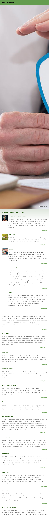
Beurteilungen (6, 453)
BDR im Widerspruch (7, 416)
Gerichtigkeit (5, 333)
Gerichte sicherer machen (9, 507)
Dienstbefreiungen (7, 402)
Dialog (10, 292)
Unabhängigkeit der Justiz (9, 385)
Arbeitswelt (5, 313)
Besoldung (11, 249)
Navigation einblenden (8, 2)
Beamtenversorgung (7, 368)
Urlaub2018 (11, 234)
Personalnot (5, 490)
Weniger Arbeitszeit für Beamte (17, 216)
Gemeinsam (5, 352)
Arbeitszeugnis (6, 437)
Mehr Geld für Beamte (14, 268)
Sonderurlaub (5, 472)
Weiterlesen (43, 230)
